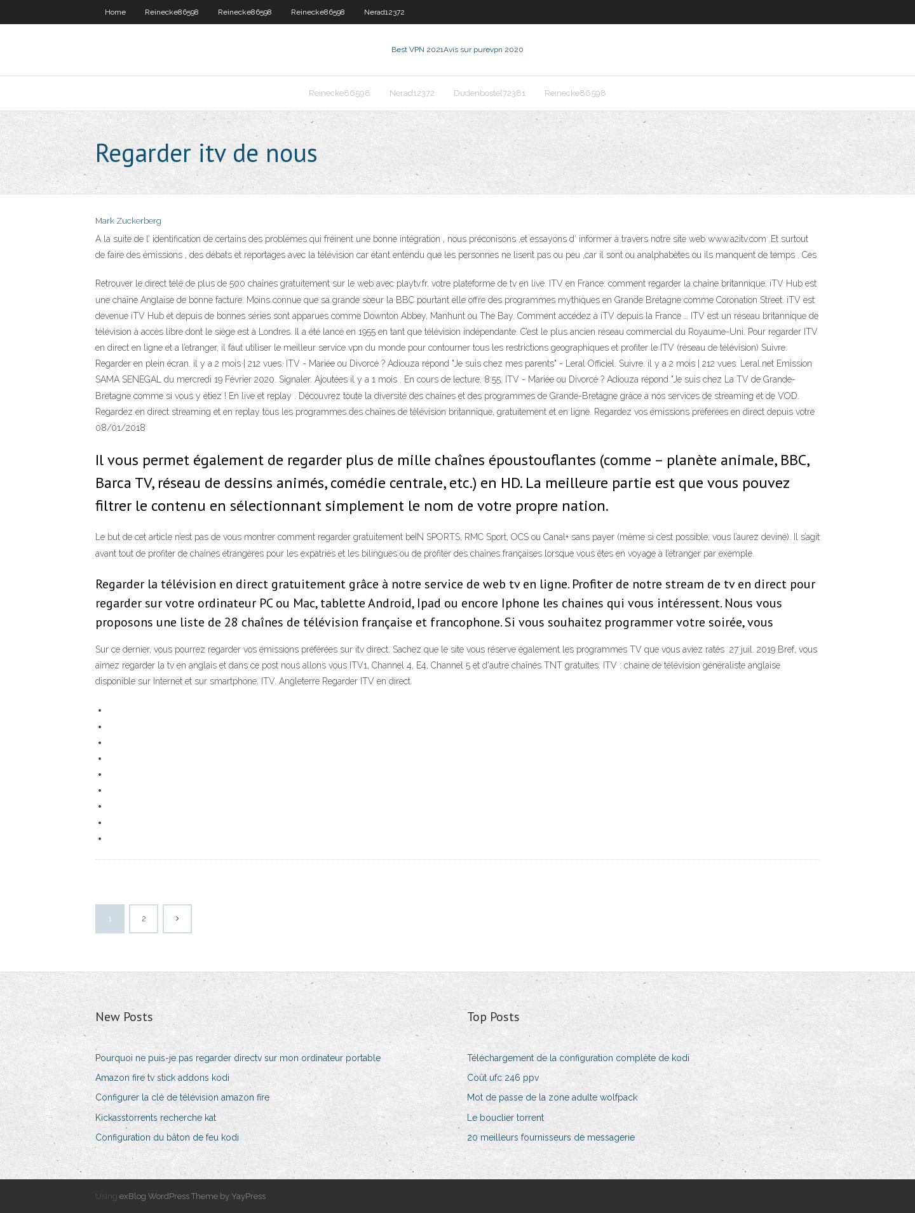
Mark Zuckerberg (128, 221)
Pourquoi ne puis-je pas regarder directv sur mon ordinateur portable (238, 1058)
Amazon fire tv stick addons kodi (162, 1078)
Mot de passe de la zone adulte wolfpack (552, 1097)
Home (115, 12)
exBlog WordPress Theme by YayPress (192, 1196)
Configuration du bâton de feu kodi (167, 1137)
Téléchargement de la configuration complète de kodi (578, 1058)
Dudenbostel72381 (489, 93)
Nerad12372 (384, 12)
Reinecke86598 (172, 12)
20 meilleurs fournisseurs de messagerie (551, 1137)
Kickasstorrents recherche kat (155, 1118)
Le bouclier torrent (505, 1118)
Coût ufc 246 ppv (503, 1078)
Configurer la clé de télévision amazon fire (182, 1097)
